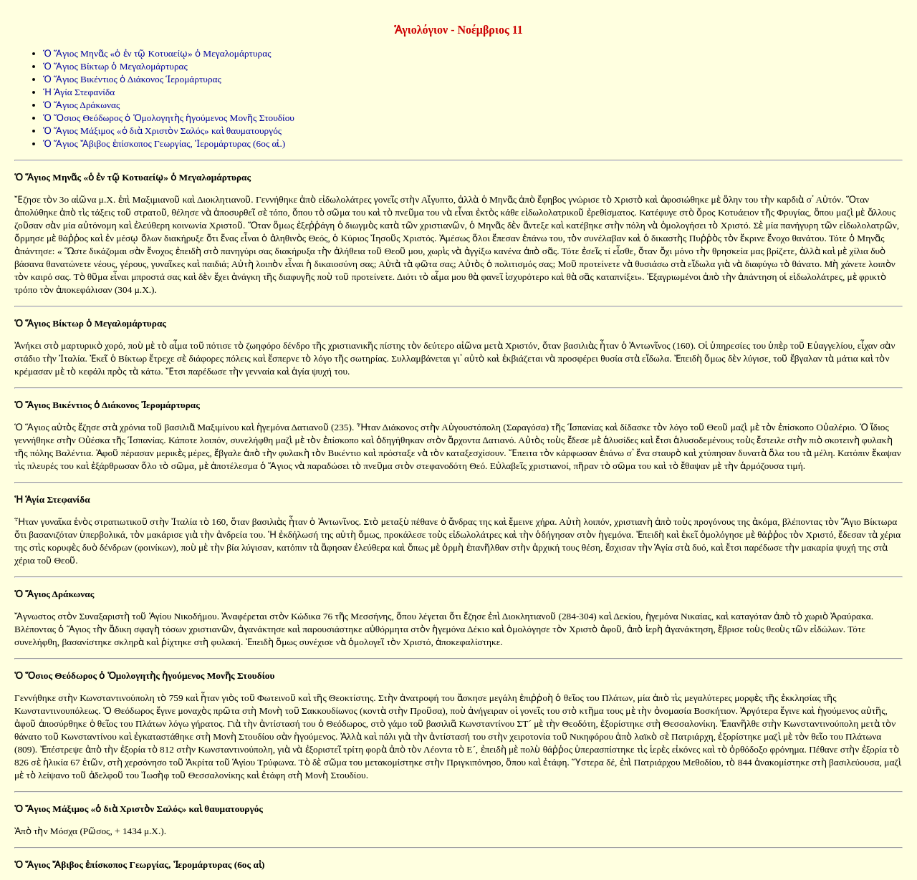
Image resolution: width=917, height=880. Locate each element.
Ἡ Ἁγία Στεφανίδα (79, 92)
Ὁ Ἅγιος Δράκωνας (81, 105)
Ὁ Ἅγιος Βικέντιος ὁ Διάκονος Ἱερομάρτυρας (132, 79)
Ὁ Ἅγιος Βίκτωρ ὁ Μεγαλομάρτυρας (115, 66)
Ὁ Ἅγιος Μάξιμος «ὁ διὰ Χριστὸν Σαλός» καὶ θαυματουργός (162, 130)
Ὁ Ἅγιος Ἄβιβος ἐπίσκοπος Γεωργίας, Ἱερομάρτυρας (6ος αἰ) (139, 864)
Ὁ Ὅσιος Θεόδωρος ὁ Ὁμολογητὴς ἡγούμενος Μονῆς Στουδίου (168, 117)
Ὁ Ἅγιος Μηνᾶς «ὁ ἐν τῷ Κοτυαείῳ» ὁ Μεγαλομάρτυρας (157, 53)
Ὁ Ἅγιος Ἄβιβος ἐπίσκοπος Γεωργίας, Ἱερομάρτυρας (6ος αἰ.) (164, 143)
